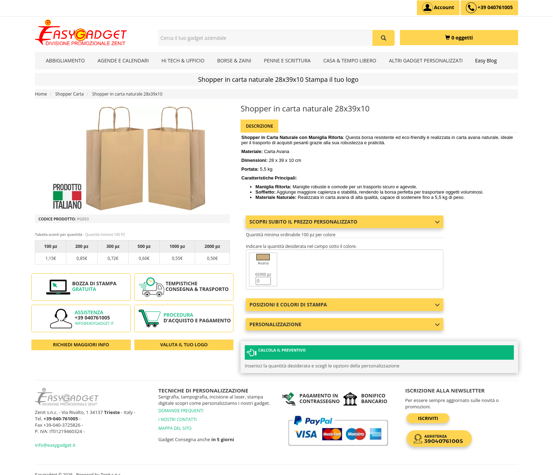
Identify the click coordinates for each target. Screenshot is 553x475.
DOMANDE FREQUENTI (180, 404)
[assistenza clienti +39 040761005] (489, 7)
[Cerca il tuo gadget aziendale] (383, 38)
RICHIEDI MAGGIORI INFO (81, 344)
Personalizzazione (344, 324)
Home (41, 94)
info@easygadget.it (94, 323)
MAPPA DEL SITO (175, 422)
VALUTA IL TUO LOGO (184, 344)
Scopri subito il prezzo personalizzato (344, 221)
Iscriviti (428, 411)
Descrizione (259, 126)
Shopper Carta (69, 94)
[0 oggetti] (459, 37)
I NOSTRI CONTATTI (177, 413)
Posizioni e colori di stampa (344, 304)
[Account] (438, 7)
